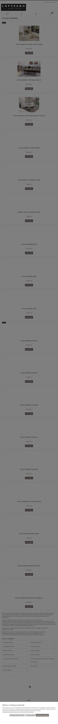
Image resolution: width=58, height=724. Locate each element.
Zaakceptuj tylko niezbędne (17, 715)
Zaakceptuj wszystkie (42, 715)
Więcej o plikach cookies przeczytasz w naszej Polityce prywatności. (18, 712)
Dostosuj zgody (31, 715)
